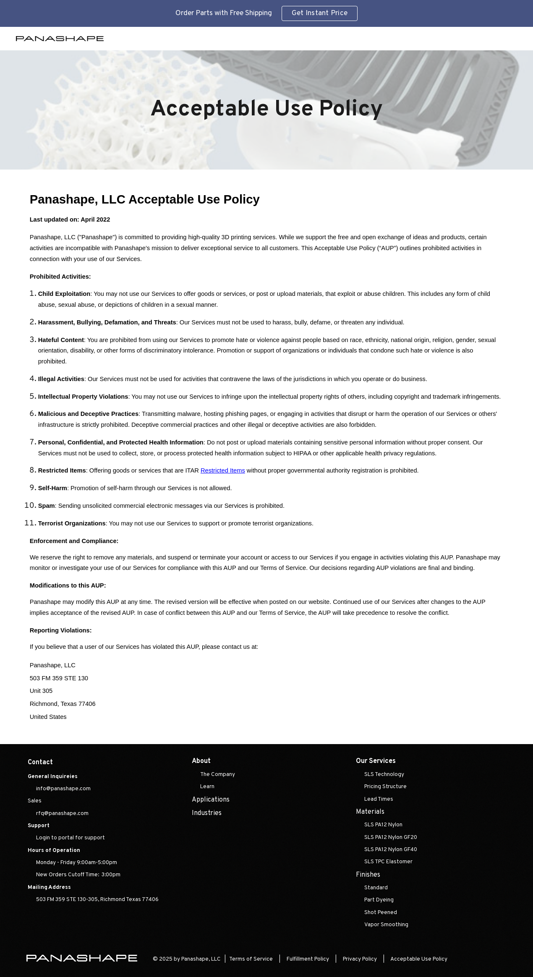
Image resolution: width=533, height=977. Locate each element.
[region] (266, 13)
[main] (266, 109)
